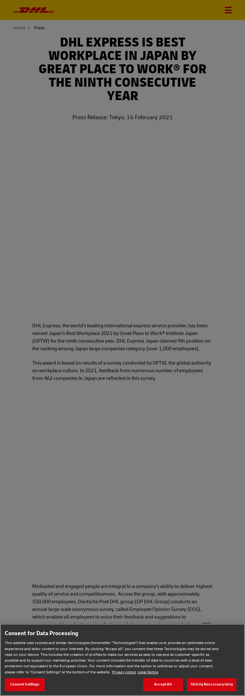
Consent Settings (25, 684)
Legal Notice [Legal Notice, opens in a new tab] (147, 672)
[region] (122, 660)
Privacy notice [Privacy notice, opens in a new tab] (124, 672)
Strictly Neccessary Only (211, 684)
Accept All (163, 684)
